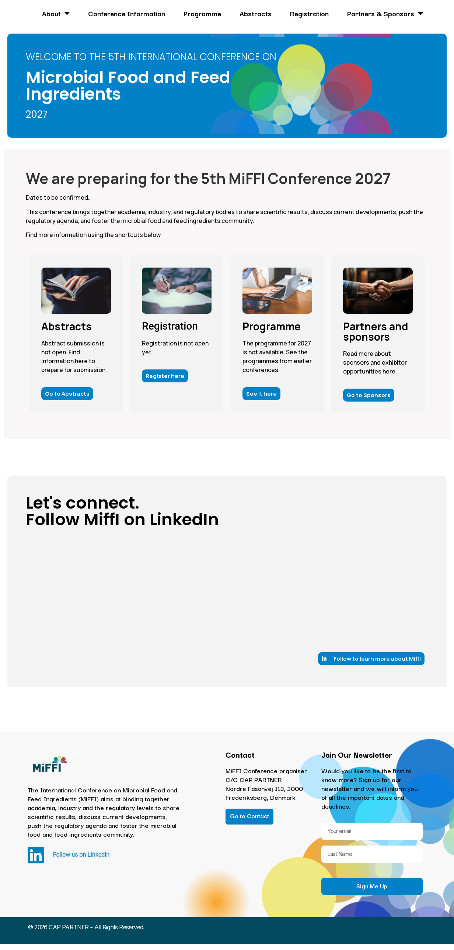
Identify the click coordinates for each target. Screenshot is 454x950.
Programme (202, 13)
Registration (309, 13)
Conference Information (126, 13)
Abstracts (256, 13)
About (56, 13)
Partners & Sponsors (385, 13)
